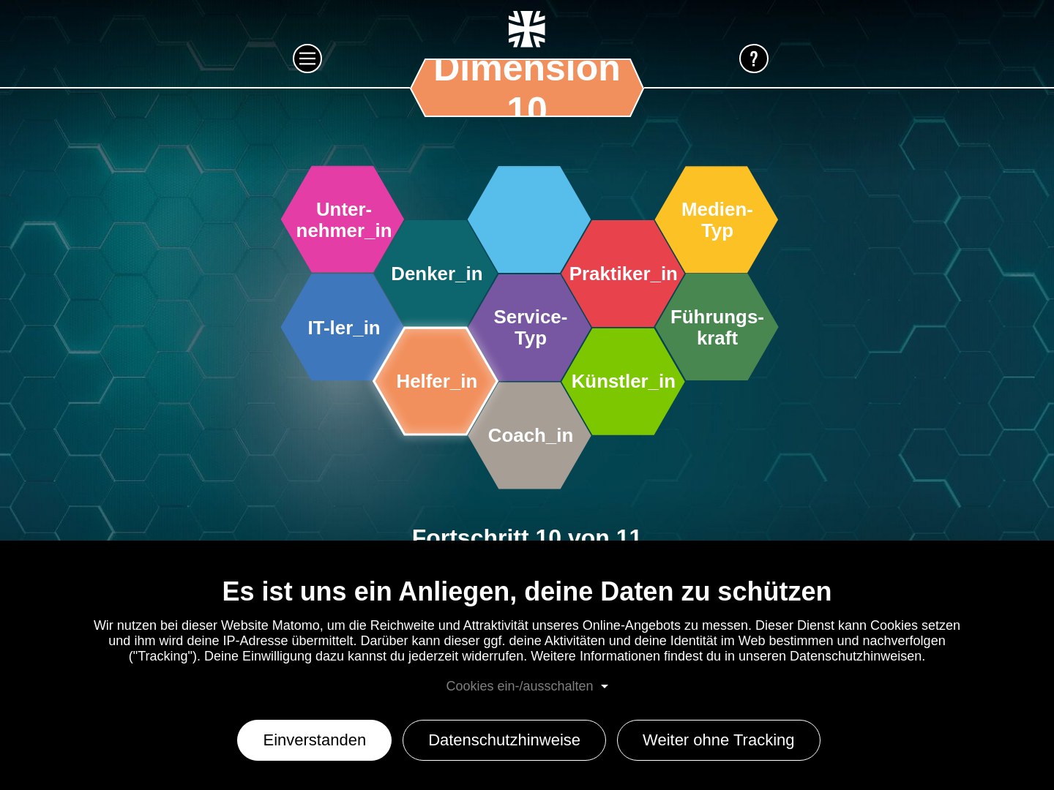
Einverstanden (314, 740)
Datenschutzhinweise (504, 740)
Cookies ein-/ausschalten (519, 686)
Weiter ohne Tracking (718, 740)
